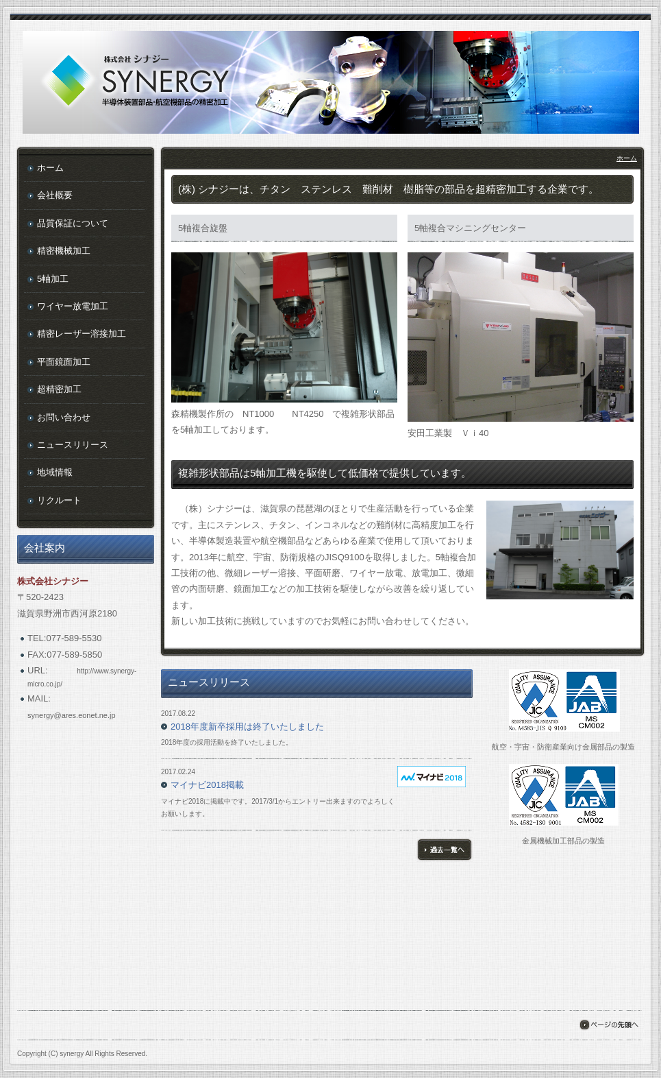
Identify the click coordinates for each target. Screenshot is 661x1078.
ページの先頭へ (608, 1025)
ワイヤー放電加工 (72, 306)
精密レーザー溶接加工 (81, 333)
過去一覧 (444, 849)
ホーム (626, 158)
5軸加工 (52, 279)
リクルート (59, 500)
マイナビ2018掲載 (207, 785)
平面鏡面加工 (63, 362)
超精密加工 (59, 389)
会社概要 (55, 195)
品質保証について (72, 223)
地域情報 (55, 472)
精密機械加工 (63, 250)
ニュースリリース (72, 445)
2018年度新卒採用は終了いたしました (247, 726)
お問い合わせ (63, 417)
